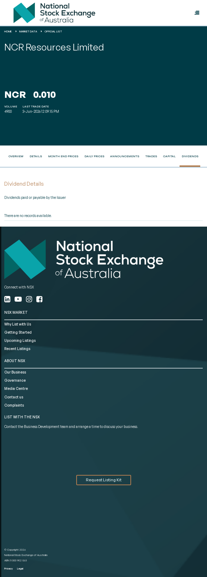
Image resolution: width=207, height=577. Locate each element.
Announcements (124, 156)
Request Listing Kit (103, 479)
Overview (16, 156)
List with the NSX (22, 417)
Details (36, 156)
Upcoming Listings (20, 340)
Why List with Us (17, 324)
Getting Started (18, 332)
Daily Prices (94, 156)
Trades (151, 156)
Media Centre (16, 388)
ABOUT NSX (14, 361)
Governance (15, 380)
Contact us (13, 397)
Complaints (14, 405)
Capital (169, 156)
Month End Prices (63, 156)
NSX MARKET (16, 312)
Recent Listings (17, 348)
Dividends (190, 156)
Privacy (8, 568)
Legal (20, 568)
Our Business (15, 372)
